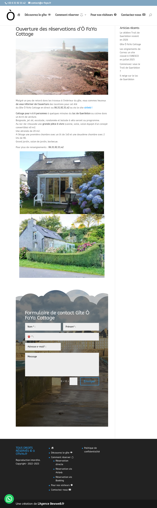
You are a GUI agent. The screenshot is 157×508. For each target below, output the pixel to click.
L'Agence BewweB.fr (51, 503)
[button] (9, 499)
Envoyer (90, 381)
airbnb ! (88, 107)
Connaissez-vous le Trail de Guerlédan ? (130, 68)
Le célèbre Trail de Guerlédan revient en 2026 (130, 36)
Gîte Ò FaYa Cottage (130, 44)
